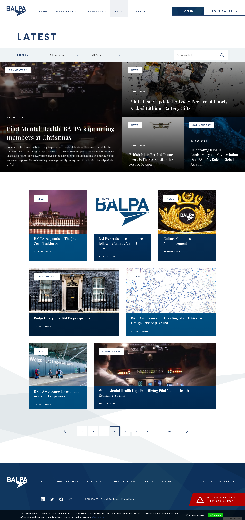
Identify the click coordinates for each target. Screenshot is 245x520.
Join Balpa (223, 11)
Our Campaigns (70, 11)
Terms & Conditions (110, 499)
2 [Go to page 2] (92, 432)
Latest (120, 11)
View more (98, 517)
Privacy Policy (127, 499)
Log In (188, 11)
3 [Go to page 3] (103, 432)
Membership (99, 11)
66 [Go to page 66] (170, 432)
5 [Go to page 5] (126, 432)
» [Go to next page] (189, 432)
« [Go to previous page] (63, 432)
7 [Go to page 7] (148, 432)
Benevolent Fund (124, 482)
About (46, 11)
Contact (140, 11)
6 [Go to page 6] (137, 432)
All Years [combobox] (98, 55)
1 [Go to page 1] (81, 432)
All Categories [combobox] (58, 55)
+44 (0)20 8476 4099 (219, 501)
